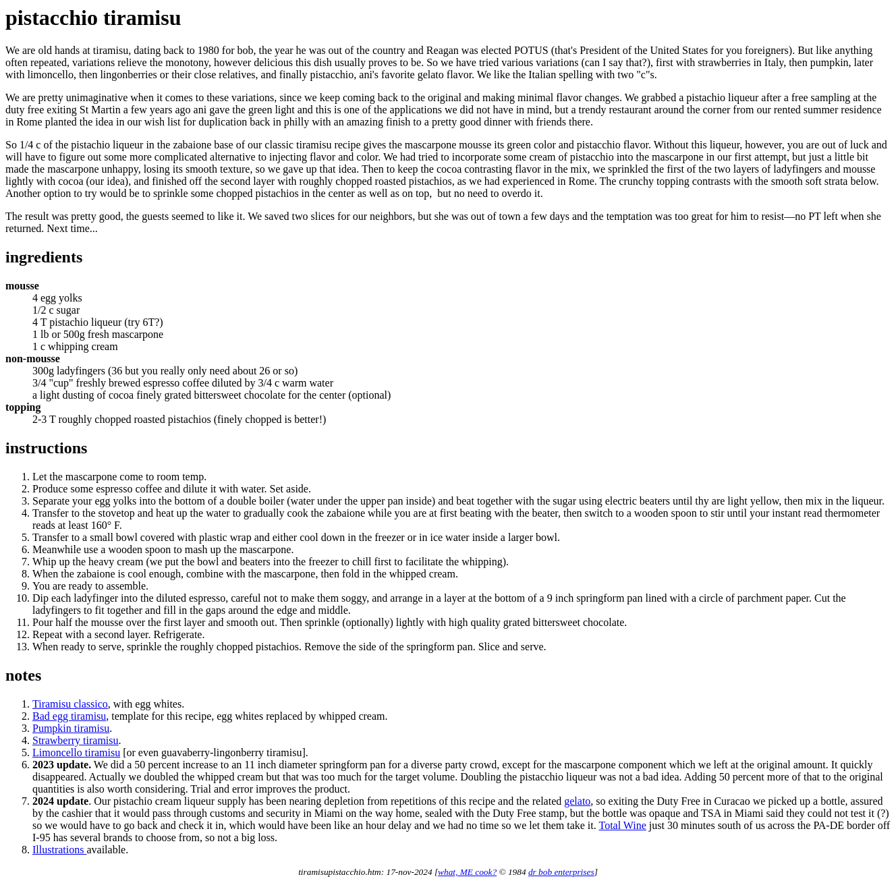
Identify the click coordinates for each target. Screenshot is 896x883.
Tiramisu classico (70, 704)
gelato (577, 801)
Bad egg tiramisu (69, 716)
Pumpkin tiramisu (70, 728)
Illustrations (59, 849)
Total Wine (622, 825)
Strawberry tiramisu (75, 740)
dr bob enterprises (561, 872)
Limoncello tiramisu (76, 752)
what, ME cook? (467, 872)
